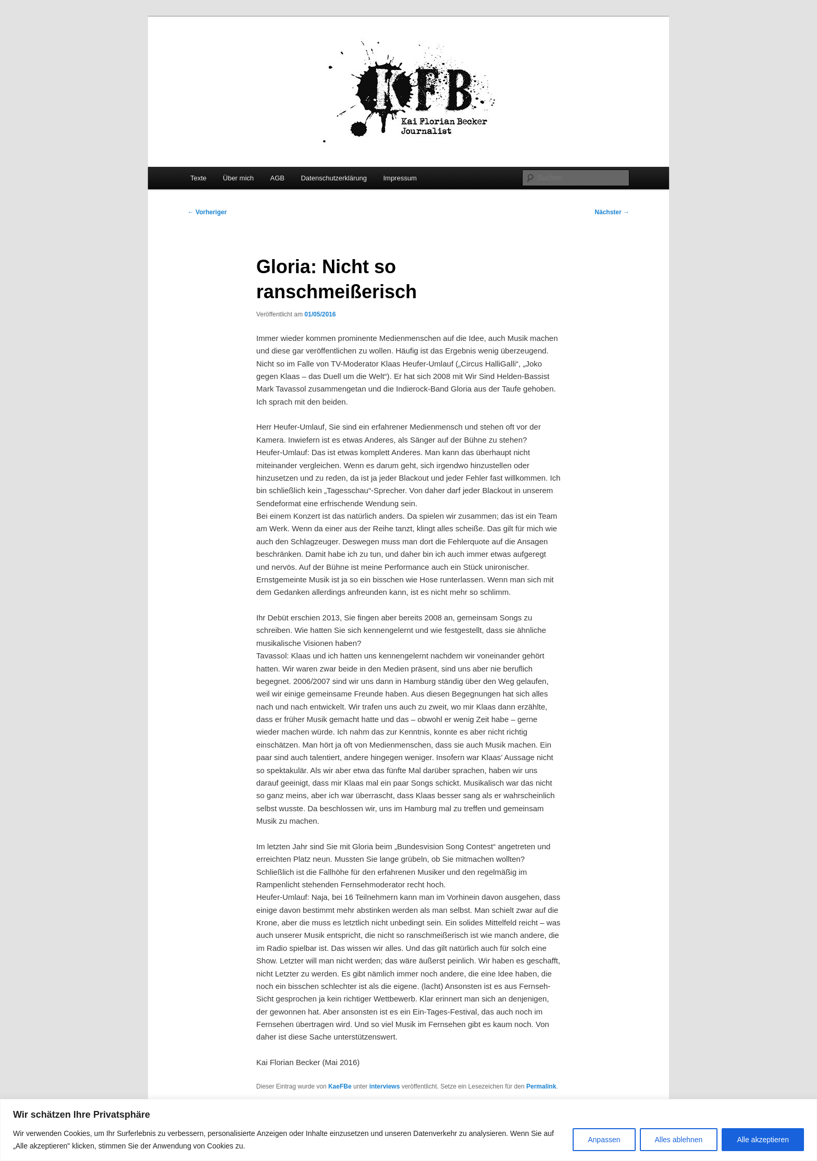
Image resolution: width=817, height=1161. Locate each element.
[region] (408, 1130)
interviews (384, 1086)
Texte (198, 178)
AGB (277, 178)
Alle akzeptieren (763, 1139)
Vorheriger (207, 212)
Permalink (541, 1086)
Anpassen (604, 1139)
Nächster (612, 212)
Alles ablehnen (679, 1139)
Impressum (399, 178)
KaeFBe (340, 1086)
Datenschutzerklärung (333, 178)
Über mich (238, 178)
